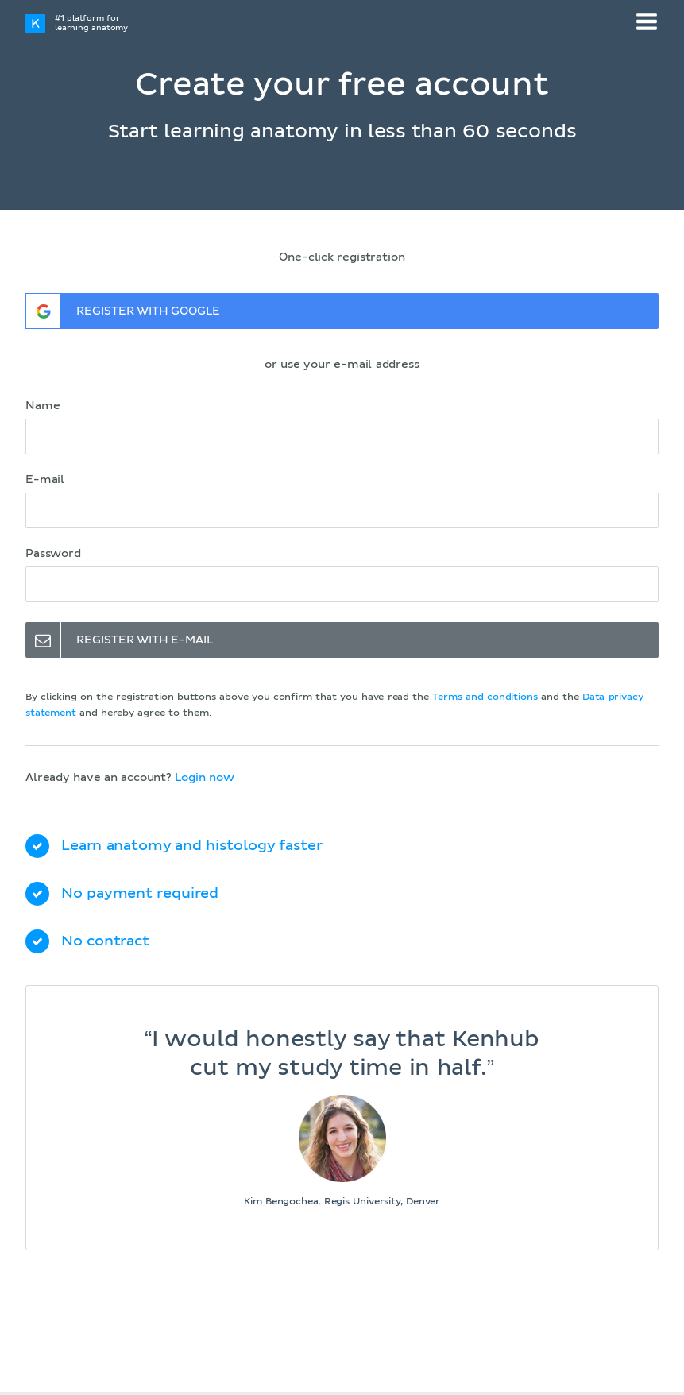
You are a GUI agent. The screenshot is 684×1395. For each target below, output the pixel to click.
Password (53, 553)
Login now (204, 777)
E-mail (44, 479)
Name (42, 406)
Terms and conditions (484, 697)
